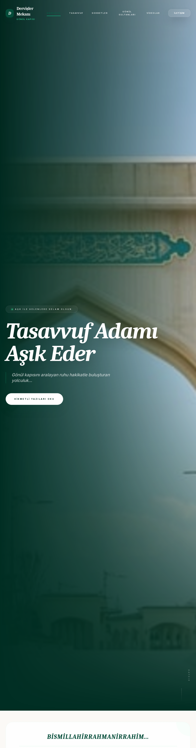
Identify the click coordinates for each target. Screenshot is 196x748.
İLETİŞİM (179, 13)
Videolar (153, 13)
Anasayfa (54, 14)
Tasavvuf (76, 13)
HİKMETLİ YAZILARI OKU (34, 399)
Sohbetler (100, 13)
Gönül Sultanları (127, 13)
